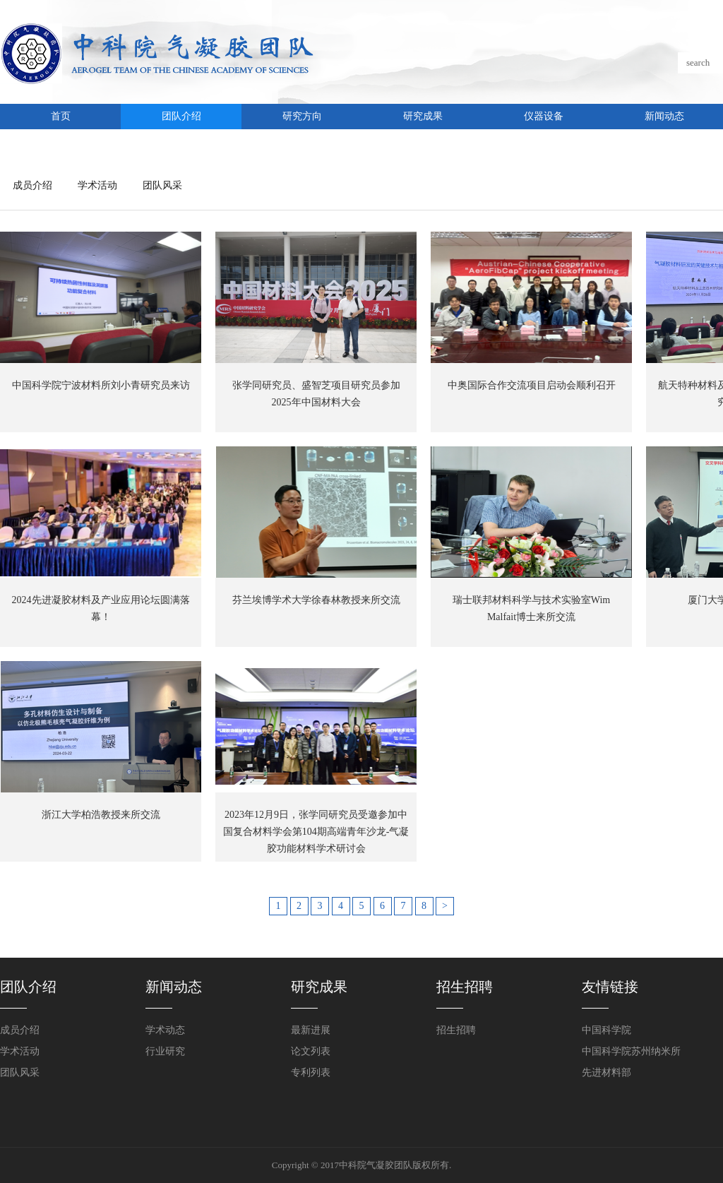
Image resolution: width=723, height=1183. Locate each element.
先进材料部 (606, 1072)
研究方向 (302, 116)
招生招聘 (456, 1030)
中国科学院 (606, 1030)
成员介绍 (32, 185)
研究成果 (423, 116)
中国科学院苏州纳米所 (631, 1051)
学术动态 (165, 1030)
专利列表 (310, 1072)
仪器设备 (543, 116)
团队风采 (162, 185)
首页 (61, 116)
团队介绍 (181, 116)
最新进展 (310, 1030)
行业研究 (165, 1051)
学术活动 (97, 185)
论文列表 (310, 1051)
